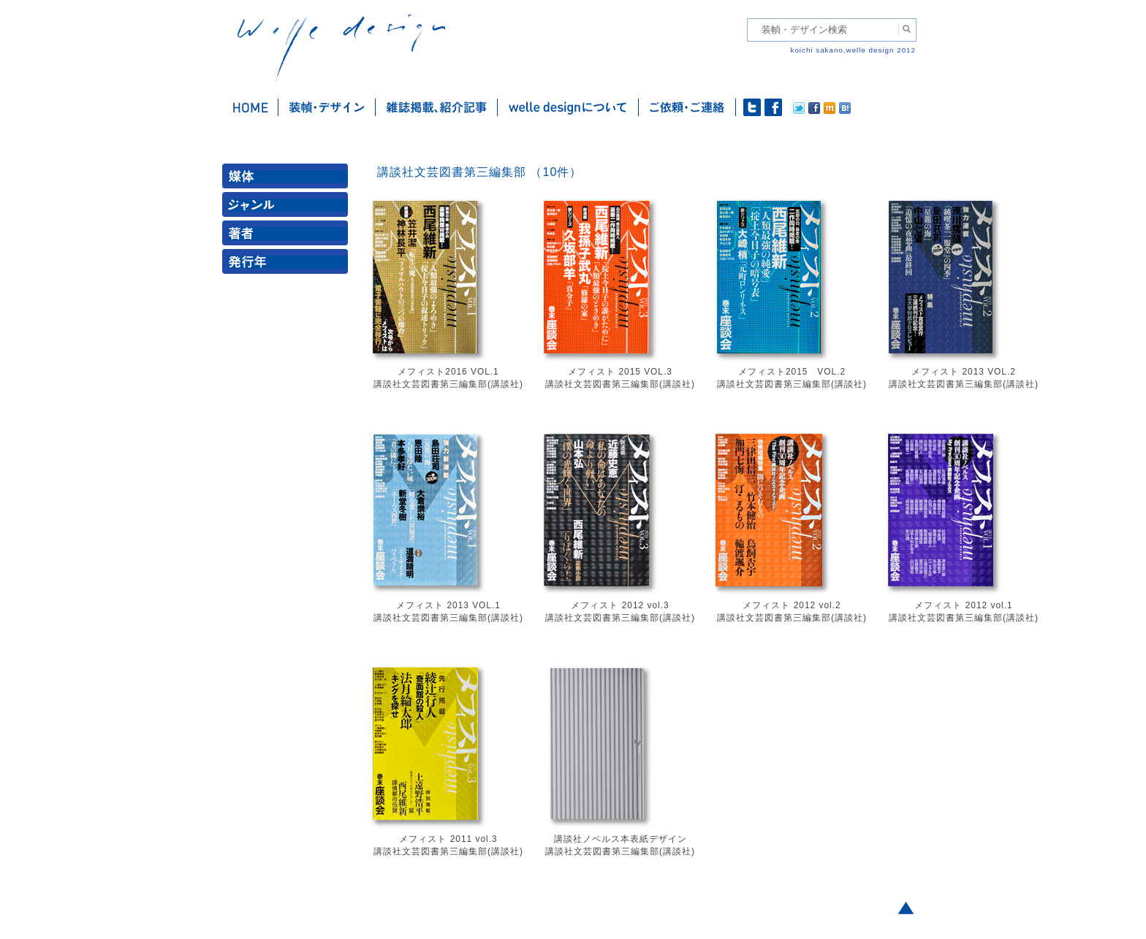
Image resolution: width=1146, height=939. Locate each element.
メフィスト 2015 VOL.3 (620, 372)
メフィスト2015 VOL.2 (792, 372)
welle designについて (568, 107)
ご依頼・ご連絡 (687, 107)
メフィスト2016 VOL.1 (448, 372)
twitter (752, 107)
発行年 (288, 265)
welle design (341, 49)
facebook (773, 107)
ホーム (250, 107)
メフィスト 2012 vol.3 (620, 605)
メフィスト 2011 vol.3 (448, 839)
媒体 (288, 179)
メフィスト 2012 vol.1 (963, 605)
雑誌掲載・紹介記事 (437, 107)
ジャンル (288, 208)
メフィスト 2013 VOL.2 (963, 372)
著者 (288, 236)
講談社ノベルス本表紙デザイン (620, 839)
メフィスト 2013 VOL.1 (448, 605)
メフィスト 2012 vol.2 (791, 605)
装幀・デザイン (327, 107)
